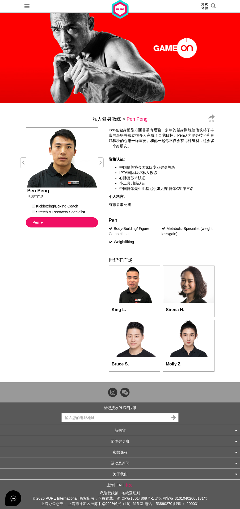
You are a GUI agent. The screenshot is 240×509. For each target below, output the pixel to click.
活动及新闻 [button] (174, 463)
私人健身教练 (106, 119)
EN (118, 485)
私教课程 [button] (175, 452)
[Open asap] (13, 498)
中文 (128, 485)
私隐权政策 (109, 493)
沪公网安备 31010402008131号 (181, 498)
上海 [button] (110, 485)
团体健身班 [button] (174, 441)
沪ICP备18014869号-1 (135, 498)
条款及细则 (130, 493)
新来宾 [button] (176, 430)
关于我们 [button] (175, 474)
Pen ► (38, 222)
